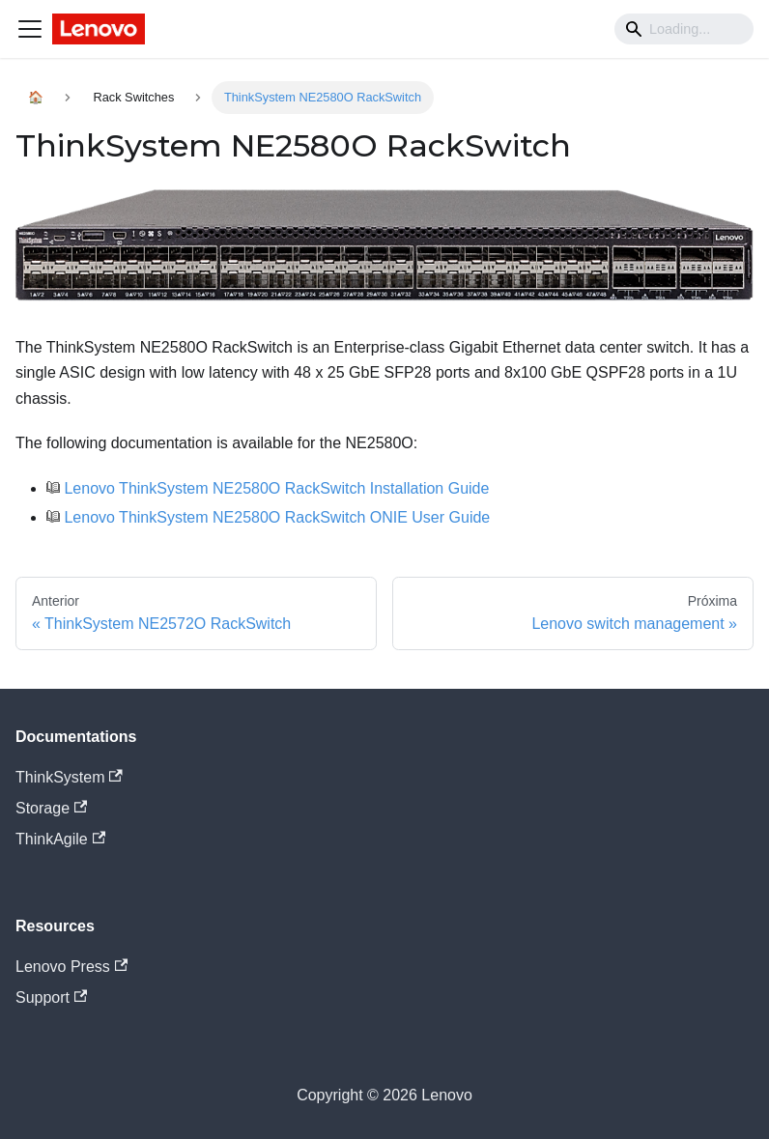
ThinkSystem (69, 777)
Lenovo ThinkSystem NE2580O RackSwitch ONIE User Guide (277, 517)
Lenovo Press (71, 966)
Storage (51, 808)
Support (51, 997)
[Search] (684, 29)
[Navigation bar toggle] (29, 28)
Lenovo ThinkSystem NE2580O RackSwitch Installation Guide (276, 488)
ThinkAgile (60, 839)
